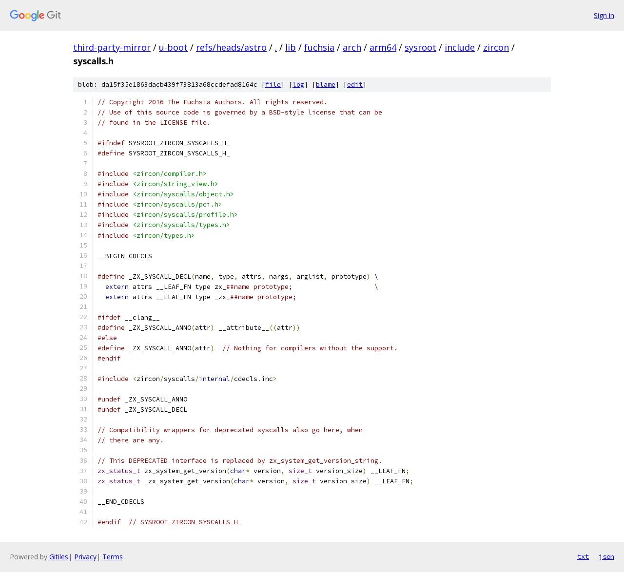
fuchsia (319, 47)
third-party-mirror (112, 47)
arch (352, 47)
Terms (112, 556)
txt (583, 556)
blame (325, 84)
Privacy (85, 556)
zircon (496, 47)
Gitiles (58, 556)
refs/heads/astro (231, 47)
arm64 (383, 47)
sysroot (420, 47)
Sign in (604, 15)
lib (290, 47)
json (606, 556)
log (298, 84)
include (460, 47)
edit (355, 84)
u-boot (173, 47)
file (273, 84)
